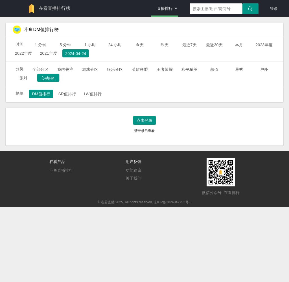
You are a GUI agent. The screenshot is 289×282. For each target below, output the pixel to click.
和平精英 (189, 69)
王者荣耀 (165, 69)
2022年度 (23, 53)
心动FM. (48, 78)
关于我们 (133, 178)
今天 (140, 45)
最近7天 (189, 45)
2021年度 (48, 53)
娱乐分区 (115, 69)
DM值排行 (41, 94)
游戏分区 (90, 69)
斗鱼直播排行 (61, 170)
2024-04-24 (75, 53)
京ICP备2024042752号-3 (172, 202)
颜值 (214, 69)
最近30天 (214, 45)
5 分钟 (65, 45)
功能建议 (133, 170)
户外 (264, 69)
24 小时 (115, 45)
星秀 (239, 69)
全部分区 (40, 69)
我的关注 (65, 69)
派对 (23, 78)
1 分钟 (40, 45)
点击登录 (144, 120)
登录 (274, 8)
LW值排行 (93, 94)
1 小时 (90, 45)
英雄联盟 (140, 69)
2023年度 (264, 45)
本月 (239, 45)
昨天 (164, 45)
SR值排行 (67, 94)
